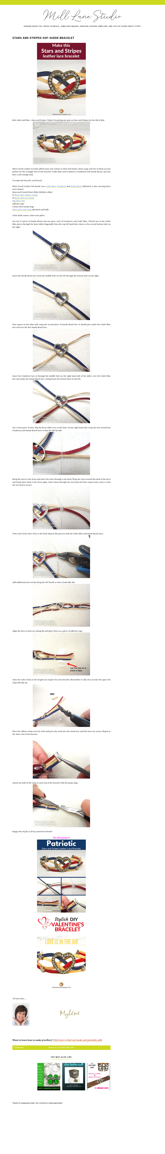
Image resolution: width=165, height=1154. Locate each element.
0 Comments (19, 1047)
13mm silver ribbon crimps (26, 195)
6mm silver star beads (24, 198)
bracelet (53, 1047)
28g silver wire (18, 201)
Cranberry (61, 186)
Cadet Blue (51, 186)
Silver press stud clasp (22, 210)
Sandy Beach (76, 186)
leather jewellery (66, 1047)
